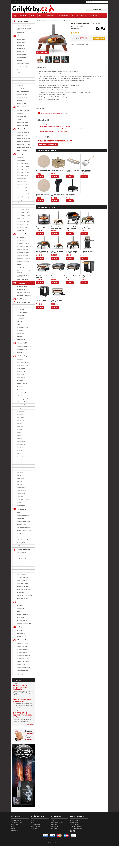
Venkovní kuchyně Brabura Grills (24, 28)
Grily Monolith (20, 267)
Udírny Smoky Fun (21, 103)
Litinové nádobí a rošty (24, 302)
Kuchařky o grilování (22, 586)
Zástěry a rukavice (22, 552)
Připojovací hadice (22, 620)
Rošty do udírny (21, 82)
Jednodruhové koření (22, 402)
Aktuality (17, 680)
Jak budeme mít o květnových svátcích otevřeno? (22, 700)
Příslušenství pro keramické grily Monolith (25, 271)
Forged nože (20, 533)
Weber (19, 502)
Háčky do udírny (21, 73)
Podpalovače (20, 617)
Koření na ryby (20, 374)
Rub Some (19, 475)
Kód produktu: (75, 26)
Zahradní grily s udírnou (23, 144)
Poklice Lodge (20, 333)
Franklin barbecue (21, 444)
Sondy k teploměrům (22, 580)
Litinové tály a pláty (22, 312)
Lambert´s (19, 460)
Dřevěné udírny (21, 48)
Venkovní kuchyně (22, 22)
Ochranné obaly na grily (24, 640)
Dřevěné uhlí (20, 605)
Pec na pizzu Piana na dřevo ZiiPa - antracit (42, 252)
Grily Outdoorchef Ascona (23, 215)
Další (68, 59)
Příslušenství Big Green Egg (23, 258)
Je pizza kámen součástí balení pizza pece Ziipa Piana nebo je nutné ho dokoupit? (60, 129)
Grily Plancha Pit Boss (22, 224)
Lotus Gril (19, 119)
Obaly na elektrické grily (23, 661)
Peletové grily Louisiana (23, 141)
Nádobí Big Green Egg (22, 249)
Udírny (19, 36)
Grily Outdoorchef (21, 116)
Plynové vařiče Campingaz (23, 197)
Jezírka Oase (54, 828)
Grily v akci (20, 674)
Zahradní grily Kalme (22, 125)
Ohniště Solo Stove (22, 349)
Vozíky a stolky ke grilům (23, 589)
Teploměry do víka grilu (22, 577)
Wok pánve (19, 321)
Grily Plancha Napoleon (22, 227)
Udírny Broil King (21, 57)
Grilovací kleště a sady (23, 515)
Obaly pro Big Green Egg (23, 243)
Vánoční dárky (20, 518)
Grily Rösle (20, 113)
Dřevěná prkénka (21, 543)
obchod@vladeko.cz (77, 828)
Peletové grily (21, 129)
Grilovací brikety (21, 608)
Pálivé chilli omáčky (22, 383)
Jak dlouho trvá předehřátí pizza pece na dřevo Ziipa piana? (54, 126)
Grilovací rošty (21, 315)
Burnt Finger (20, 426)
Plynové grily (21, 154)
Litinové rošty (20, 309)
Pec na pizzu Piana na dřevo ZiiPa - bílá (57, 252)
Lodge (18, 324)
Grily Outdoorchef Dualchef (23, 209)
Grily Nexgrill (20, 230)
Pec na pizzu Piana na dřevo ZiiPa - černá (71, 252)
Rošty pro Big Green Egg (23, 252)
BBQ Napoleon (20, 417)
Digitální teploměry (21, 565)
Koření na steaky (21, 368)
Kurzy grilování (21, 592)
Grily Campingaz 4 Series (23, 184)
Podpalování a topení (23, 602)
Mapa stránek (14, 830)
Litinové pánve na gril (22, 306)
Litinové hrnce (20, 318)
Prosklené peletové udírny (24, 147)
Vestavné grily (20, 32)
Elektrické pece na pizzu (23, 292)
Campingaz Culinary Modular (24, 595)
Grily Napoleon (21, 160)
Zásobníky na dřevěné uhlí (24, 623)
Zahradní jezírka (54, 824)
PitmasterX (20, 472)
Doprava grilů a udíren (16, 822)
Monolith (19, 264)
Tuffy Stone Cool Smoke (23, 499)
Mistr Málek (20, 466)
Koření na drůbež (21, 371)
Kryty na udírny (20, 85)
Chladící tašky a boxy (22, 598)
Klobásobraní (82, 16)
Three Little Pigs (21, 493)
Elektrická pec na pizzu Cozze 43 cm (57, 301)
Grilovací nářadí (21, 509)
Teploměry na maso (22, 562)
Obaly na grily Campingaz (23, 658)
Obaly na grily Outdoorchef (23, 655)
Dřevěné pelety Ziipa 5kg (57, 170)
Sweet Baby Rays (21, 490)
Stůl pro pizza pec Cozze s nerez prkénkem (43, 301)
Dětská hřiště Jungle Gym (57, 822)
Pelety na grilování (22, 150)
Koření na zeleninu (21, 377)
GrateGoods (20, 447)
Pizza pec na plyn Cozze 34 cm (58, 276)
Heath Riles (20, 450)
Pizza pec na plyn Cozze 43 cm (73, 276)
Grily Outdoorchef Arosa (23, 212)
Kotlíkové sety (20, 352)
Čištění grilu (20, 627)
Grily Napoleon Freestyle (23, 172)
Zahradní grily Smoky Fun (23, 122)
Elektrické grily (21, 299)
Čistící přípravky (21, 633)
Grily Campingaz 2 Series (23, 190)
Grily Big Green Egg (22, 240)
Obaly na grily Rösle (22, 652)
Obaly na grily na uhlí (22, 643)
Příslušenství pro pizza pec (24, 295)
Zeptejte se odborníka (79, 44)
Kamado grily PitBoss (22, 279)
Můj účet (13, 828)
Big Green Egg (20, 237)
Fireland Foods (21, 441)
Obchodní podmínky (16, 820)
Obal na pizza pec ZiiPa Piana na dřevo (72, 195)
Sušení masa (20, 79)
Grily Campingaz (21, 178)
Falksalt (19, 435)
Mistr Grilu (19, 463)
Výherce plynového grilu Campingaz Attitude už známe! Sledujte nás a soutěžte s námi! (22, 714)
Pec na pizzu (21, 283)
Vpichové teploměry (22, 571)
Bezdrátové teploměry (22, 568)
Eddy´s (19, 432)
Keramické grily (21, 234)
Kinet (71, 842)
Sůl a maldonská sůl (22, 405)
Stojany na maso (21, 524)
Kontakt (94, 16)
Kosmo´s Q (20, 457)
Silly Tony (19, 484)
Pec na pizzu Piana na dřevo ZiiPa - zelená (86, 227)
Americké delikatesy (22, 392)
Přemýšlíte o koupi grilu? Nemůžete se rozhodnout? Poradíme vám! (21, 687)
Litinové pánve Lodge (22, 327)
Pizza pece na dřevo (22, 289)
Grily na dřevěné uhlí (23, 107)
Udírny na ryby (20, 100)
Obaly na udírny (21, 664)
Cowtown (19, 429)
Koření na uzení (21, 505)
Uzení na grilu (20, 555)
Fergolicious (20, 438)
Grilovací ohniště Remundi (24, 346)
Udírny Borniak (21, 42)
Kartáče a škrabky (21, 630)
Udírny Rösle (20, 51)
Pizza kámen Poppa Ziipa (43, 170)
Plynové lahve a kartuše (23, 614)
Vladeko (53, 820)
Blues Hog (19, 423)
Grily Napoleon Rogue (22, 163)
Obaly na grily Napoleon (23, 649)
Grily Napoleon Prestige (23, 166)
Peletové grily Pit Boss (23, 132)
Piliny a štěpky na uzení (23, 91)
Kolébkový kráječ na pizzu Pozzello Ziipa (72, 170)
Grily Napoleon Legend (22, 175)
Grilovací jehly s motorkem (24, 540)
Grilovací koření (21, 359)
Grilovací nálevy (21, 395)
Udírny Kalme (20, 45)
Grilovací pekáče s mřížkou (24, 521)
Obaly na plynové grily (22, 646)
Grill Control (20, 546)
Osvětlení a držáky (21, 558)
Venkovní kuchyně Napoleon (24, 25)
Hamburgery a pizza (22, 583)
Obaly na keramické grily (23, 667)
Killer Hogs (20, 453)
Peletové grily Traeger (23, 135)
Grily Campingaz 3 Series (23, 187)
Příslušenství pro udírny (23, 63)
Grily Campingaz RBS (22, 181)
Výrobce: (73, 28)
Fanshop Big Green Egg (23, 261)
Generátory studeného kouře (24, 66)
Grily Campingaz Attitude (23, 193)
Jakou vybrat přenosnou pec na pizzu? (49, 124)
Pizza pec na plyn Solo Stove (42, 227)
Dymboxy (19, 60)
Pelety (18, 611)
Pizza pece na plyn (22, 286)
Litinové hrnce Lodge (22, 330)
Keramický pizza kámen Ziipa (42, 195)
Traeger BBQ (20, 496)
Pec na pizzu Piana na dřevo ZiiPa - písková (57, 227)
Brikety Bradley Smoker (22, 94)
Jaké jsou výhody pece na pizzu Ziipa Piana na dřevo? (53, 131)
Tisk (90, 44)
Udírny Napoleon (21, 54)
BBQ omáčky (20, 380)
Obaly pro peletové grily (23, 670)
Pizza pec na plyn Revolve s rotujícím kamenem (73, 227)
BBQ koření (20, 386)
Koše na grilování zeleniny (24, 527)
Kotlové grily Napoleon (23, 110)
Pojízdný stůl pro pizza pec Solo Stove (87, 252)
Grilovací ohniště (22, 343)
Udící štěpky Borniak (22, 97)
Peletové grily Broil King (23, 138)
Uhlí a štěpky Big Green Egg (24, 246)
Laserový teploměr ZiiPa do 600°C (58, 195)
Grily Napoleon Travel (22, 169)
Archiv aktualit (30, 724)
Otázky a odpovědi (66, 16)
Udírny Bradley (21, 39)
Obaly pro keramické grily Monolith (23, 276)
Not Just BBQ (20, 469)
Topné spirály (20, 88)
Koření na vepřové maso (23, 362)
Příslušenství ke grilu (23, 549)
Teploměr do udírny (22, 69)
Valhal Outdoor (21, 339)
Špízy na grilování (21, 536)
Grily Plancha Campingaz (23, 221)
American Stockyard (22, 411)
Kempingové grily (21, 200)
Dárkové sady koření (22, 399)
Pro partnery (34, 828)
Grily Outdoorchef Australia (23, 206)
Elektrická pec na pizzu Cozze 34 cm (42, 276)
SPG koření (20, 389)
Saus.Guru (19, 481)
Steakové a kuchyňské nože (24, 530)
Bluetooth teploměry (22, 574)
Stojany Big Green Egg (22, 255)
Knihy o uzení (20, 76)
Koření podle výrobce (22, 408)
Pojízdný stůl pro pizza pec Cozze (87, 276)
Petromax (19, 336)
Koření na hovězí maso (22, 365)
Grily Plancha (20, 218)
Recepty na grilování (47, 16)
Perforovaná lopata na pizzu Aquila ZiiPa (86, 170)
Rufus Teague (20, 478)
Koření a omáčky (22, 356)
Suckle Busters (21, 487)
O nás (33, 16)
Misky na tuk (20, 636)
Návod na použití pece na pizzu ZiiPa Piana (52, 113)
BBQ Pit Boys (20, 420)
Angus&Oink (20, 414)
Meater (18, 512)
